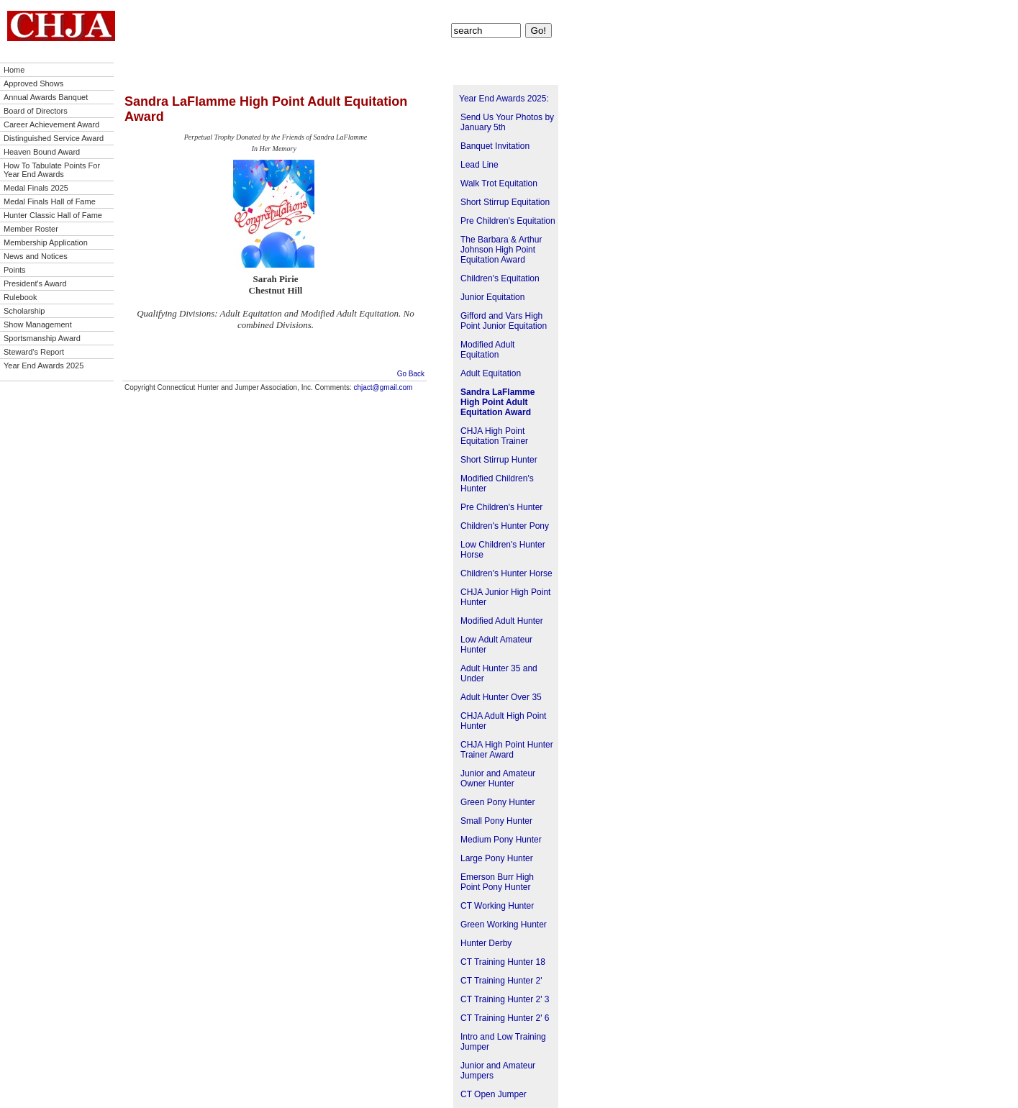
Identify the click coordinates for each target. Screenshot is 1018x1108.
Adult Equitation (490, 373)
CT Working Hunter (497, 906)
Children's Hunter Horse (506, 573)
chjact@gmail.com (382, 387)
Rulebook (20, 297)
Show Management (38, 324)
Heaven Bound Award (42, 151)
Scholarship (24, 310)
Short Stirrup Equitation (505, 202)
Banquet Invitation (495, 146)
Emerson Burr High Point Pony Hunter (497, 882)
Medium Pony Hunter (501, 840)
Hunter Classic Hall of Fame (53, 215)
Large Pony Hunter (496, 858)
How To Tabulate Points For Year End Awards (52, 169)
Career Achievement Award (51, 124)
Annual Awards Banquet (46, 97)
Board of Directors (36, 110)
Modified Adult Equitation (487, 350)
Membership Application (46, 242)
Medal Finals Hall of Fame (50, 201)
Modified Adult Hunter (501, 621)
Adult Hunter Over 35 (501, 697)
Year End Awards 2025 (43, 365)
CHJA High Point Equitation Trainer (494, 436)
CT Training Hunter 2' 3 (504, 999)
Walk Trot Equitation (498, 183)
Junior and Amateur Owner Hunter (497, 778)
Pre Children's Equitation (507, 221)
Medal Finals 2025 (36, 187)
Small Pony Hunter (496, 821)
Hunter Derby (486, 943)
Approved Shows (33, 83)
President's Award (35, 283)
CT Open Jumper (493, 1094)
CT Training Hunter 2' (501, 981)
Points (15, 269)
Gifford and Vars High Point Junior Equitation (503, 321)
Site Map (536, 11)
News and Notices (36, 256)
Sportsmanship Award (42, 338)
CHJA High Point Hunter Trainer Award (506, 750)
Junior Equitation (492, 297)
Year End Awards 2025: (504, 99)
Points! (464, 11)
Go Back (410, 374)
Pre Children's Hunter (501, 507)
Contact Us (498, 11)
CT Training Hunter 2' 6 (504, 1018)
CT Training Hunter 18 (502, 962)
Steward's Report (34, 352)
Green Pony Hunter (497, 802)
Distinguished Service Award (54, 138)
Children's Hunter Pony (504, 526)
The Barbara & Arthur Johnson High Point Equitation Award (501, 250)
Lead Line (479, 165)
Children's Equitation (500, 278)
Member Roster (31, 228)
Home (14, 69)
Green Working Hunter (503, 924)
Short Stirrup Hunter (498, 460)
